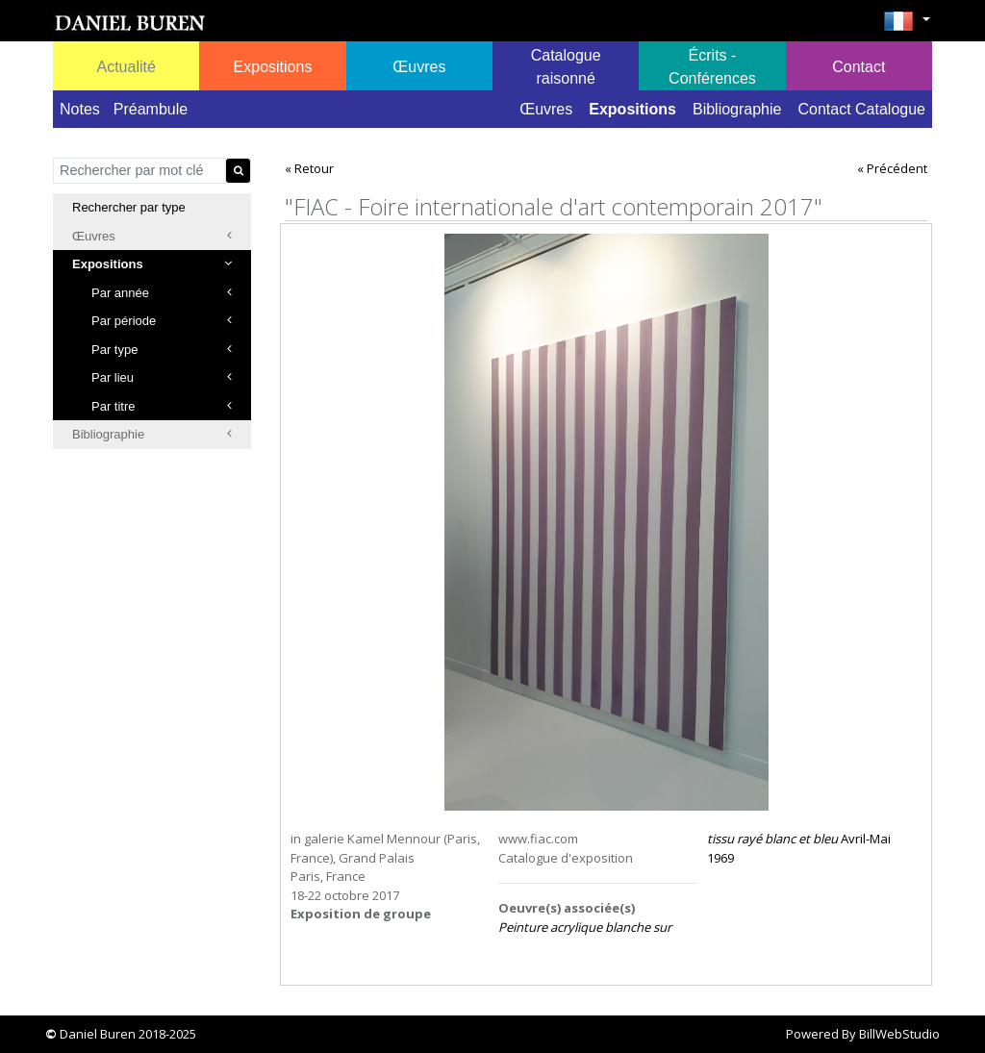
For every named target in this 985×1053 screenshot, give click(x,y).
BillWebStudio (899, 1033)
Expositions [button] (273, 67)
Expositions (632, 109)
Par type (161, 349)
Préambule (151, 109)
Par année (161, 293)
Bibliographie (737, 109)
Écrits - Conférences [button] (712, 67)
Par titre (161, 406)
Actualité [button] (125, 67)
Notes (80, 109)
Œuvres (545, 109)
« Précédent (892, 168)
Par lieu (161, 377)
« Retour (309, 168)
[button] (906, 27)
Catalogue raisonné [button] (566, 67)
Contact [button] (858, 67)
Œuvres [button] (418, 67)
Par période (161, 321)
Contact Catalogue (861, 109)
